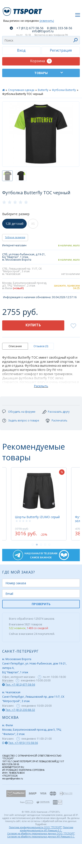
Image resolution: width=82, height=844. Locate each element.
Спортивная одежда (21, 90)
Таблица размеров (15, 237)
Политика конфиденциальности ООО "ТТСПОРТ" (35, 827)
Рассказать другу (59, 412)
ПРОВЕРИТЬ (41, 604)
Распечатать (59, 420)
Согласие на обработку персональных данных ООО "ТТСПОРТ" (41, 833)
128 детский (14, 223)
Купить (33, 325)
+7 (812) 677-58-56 (30, 28)
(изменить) (47, 21)
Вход (21, 50)
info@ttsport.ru (43, 31)
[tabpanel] (39, 504)
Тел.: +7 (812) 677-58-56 (20, 684)
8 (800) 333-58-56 (59, 28)
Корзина (41, 61)
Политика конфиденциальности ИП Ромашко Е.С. (46, 829)
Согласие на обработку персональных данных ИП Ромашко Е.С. (41, 836)
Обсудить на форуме (21, 412)
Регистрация (61, 50)
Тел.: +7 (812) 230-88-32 (20, 710)
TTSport (23, 10)
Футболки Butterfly (64, 90)
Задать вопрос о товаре (23, 420)
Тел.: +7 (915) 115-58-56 (23, 743)
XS (33, 223)
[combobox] (41, 40)
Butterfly (43, 90)
